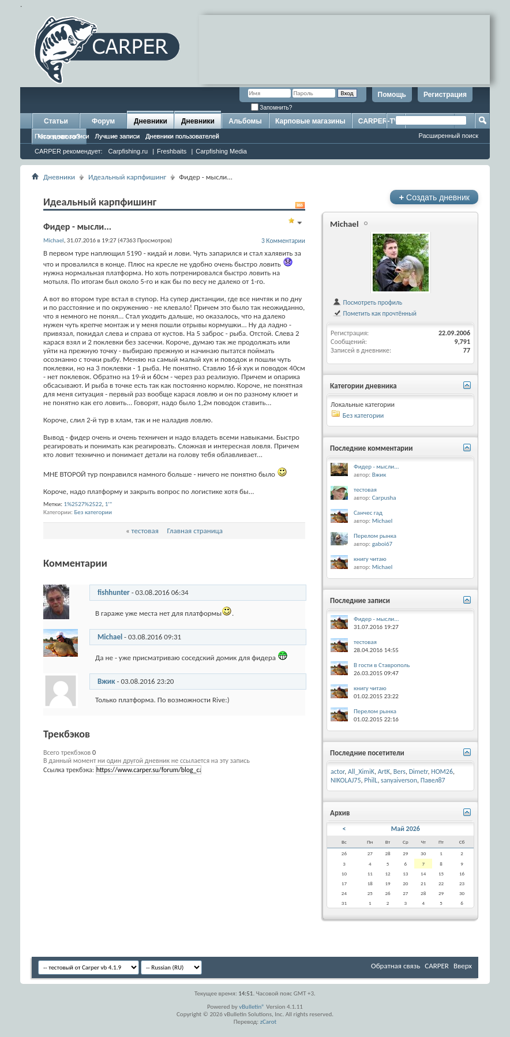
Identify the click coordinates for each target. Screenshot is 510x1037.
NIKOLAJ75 (346, 780)
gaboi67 (382, 544)
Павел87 (433, 780)
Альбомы (244, 121)
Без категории (93, 512)
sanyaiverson (399, 780)
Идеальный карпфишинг (127, 177)
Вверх (462, 965)
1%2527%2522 (83, 504)
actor (337, 772)
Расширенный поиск (448, 135)
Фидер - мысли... (376, 466)
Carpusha (384, 497)
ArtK (384, 772)
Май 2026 (405, 829)
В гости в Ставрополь (382, 665)
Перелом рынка (375, 536)
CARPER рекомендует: (69, 151)
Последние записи (62, 136)
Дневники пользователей (182, 136)
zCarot (268, 1021)
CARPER (437, 965)
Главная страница (195, 530)
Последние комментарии (371, 448)
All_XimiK (361, 772)
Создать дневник (434, 197)
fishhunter (113, 592)
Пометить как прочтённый (374, 313)
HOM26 (442, 772)
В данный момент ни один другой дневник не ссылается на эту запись (146, 761)
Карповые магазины (310, 121)
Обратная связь (395, 965)
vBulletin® (252, 1006)
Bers (399, 772)
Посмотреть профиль (367, 302)
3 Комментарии (283, 241)
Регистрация (445, 95)
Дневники (150, 121)
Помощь (392, 95)
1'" (108, 504)
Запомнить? (271, 107)
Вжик (106, 681)
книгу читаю (370, 559)
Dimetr (418, 772)
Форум (103, 121)
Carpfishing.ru (128, 151)
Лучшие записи (117, 136)
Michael (109, 636)
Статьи (56, 121)
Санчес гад (368, 512)
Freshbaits (171, 151)
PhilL (370, 780)
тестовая (145, 530)
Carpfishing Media (221, 151)
